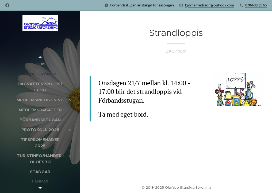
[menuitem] (40, 64)
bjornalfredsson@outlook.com (209, 5)
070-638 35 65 (256, 5)
